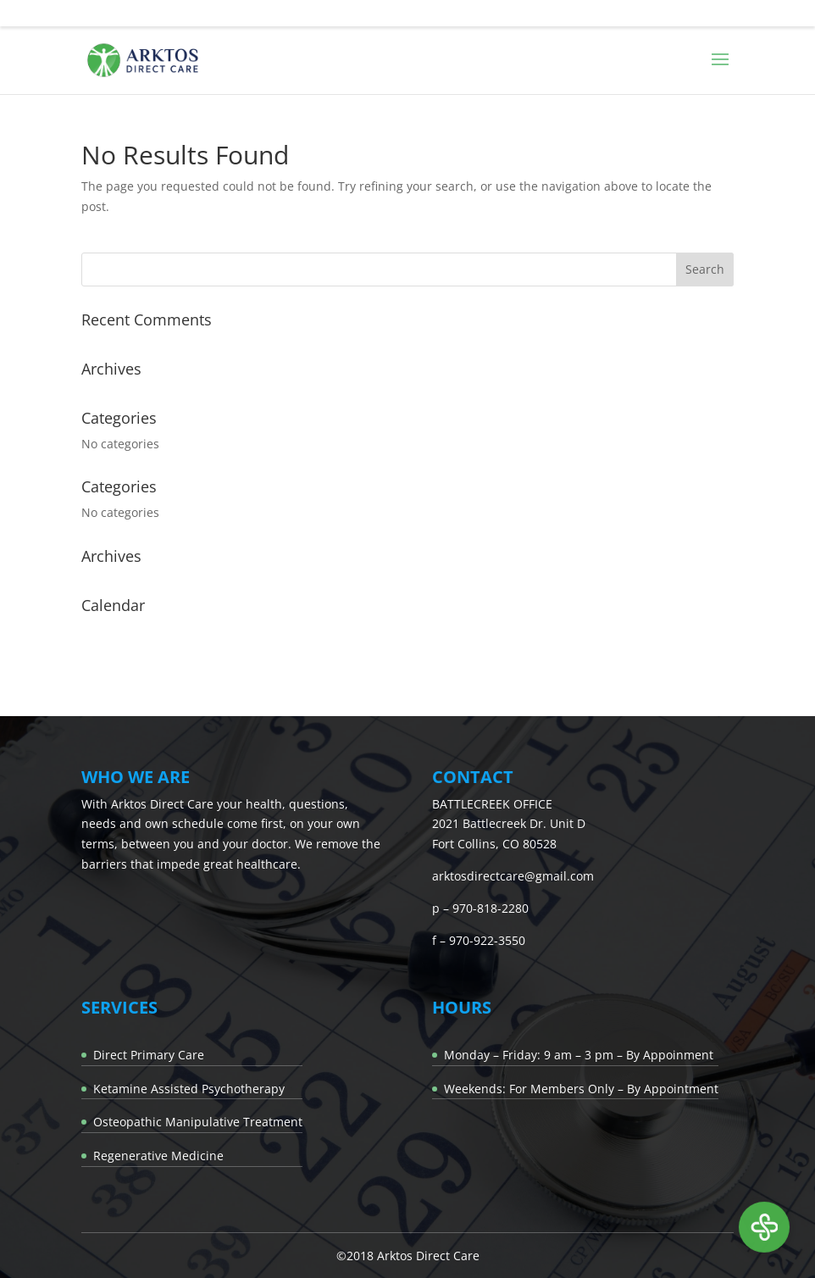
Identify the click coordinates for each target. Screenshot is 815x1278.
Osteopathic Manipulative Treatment (197, 1122)
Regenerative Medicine (158, 1155)
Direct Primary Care (148, 1055)
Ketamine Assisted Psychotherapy (189, 1089)
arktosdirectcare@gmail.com (513, 876)
